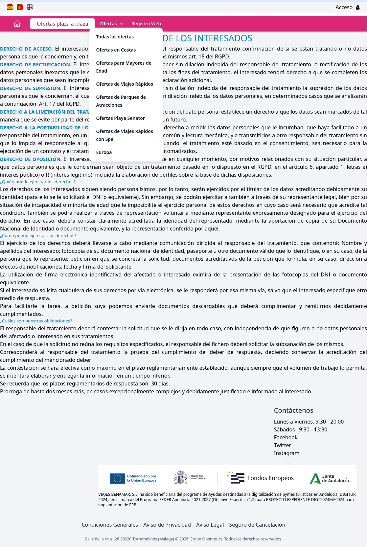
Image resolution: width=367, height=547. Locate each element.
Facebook (286, 437)
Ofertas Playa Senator (120, 118)
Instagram (287, 453)
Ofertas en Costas (116, 50)
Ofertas (112, 23)
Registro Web (146, 23)
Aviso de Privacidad (167, 524)
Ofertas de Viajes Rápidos (124, 84)
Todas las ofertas (115, 36)
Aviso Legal (210, 524)
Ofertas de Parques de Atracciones (121, 101)
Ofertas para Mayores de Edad (123, 67)
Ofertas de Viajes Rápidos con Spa (124, 135)
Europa (104, 152)
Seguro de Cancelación (257, 524)
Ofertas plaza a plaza (62, 23)
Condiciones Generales (110, 524)
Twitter (282, 445)
